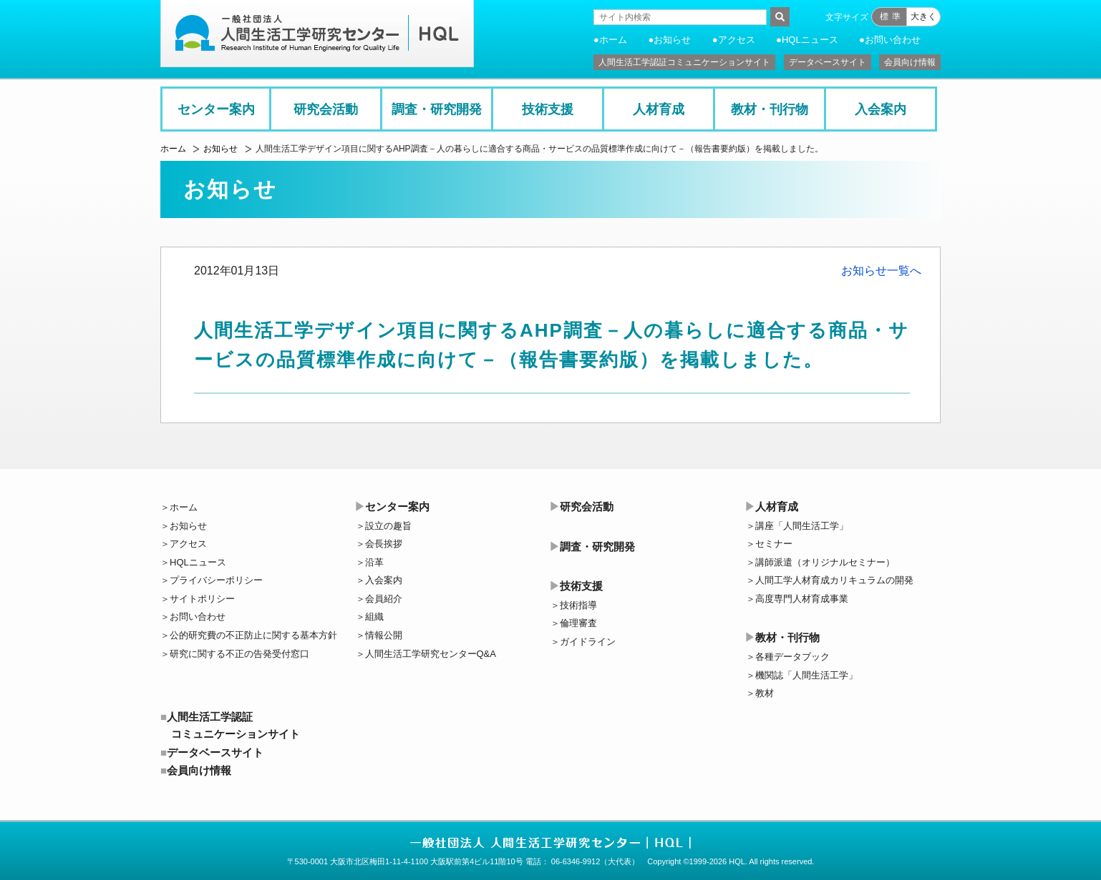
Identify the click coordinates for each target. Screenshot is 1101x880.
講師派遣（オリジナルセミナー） (825, 562)
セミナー (773, 543)
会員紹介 (383, 598)
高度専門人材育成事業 (801, 598)
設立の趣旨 (388, 525)
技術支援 (547, 109)
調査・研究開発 (437, 109)
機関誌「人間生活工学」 (806, 675)
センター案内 (216, 109)
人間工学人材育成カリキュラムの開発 (834, 580)
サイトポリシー (202, 598)
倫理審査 (578, 623)
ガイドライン (588, 641)
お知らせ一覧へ (881, 271)
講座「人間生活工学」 (801, 525)
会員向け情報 (910, 62)
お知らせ (672, 39)
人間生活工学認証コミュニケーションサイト (684, 62)
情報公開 (383, 635)
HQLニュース (810, 39)
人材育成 (658, 109)
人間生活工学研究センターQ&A (430, 653)
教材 (764, 693)
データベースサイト (827, 62)
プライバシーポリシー (216, 580)
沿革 (374, 562)
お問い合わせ (893, 39)
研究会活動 (326, 109)
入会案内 (880, 109)
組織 (374, 616)
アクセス (736, 39)
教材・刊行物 (769, 109)
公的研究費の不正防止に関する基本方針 (253, 635)
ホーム (613, 39)
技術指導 (578, 605)
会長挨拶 (383, 543)
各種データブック (792, 656)
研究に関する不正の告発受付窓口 (239, 653)
